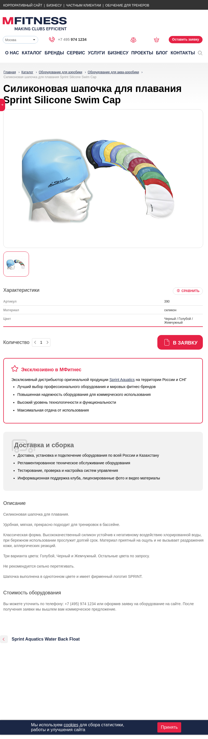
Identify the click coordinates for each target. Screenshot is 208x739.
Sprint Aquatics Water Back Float (46, 639)
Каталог (32, 53)
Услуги (96, 53)
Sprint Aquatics (122, 379)
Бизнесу (54, 5)
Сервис (76, 53)
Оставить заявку (185, 39)
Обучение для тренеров (127, 5)
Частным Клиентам (83, 5)
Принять (169, 727)
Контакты (183, 53)
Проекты (142, 53)
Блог (162, 53)
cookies (71, 725)
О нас (12, 53)
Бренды (54, 53)
